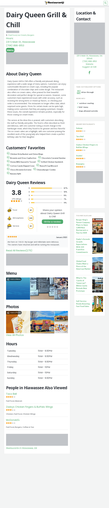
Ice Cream (22, 35)
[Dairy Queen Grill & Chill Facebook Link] (89, 72)
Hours (9, 38)
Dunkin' (79, 156)
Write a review (52, 221)
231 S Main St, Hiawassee (20, 42)
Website (89, 64)
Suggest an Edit (89, 67)
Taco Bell (11, 393)
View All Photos (15, 335)
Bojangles (80, 164)
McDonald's (13, 420)
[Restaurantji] (54, 2)
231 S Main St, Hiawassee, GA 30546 (89, 57)
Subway (79, 128)
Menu (10, 50)
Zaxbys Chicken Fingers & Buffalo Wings (29, 406)
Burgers (30, 35)
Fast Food (13, 35)
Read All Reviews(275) (19, 250)
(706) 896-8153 (15, 45)
